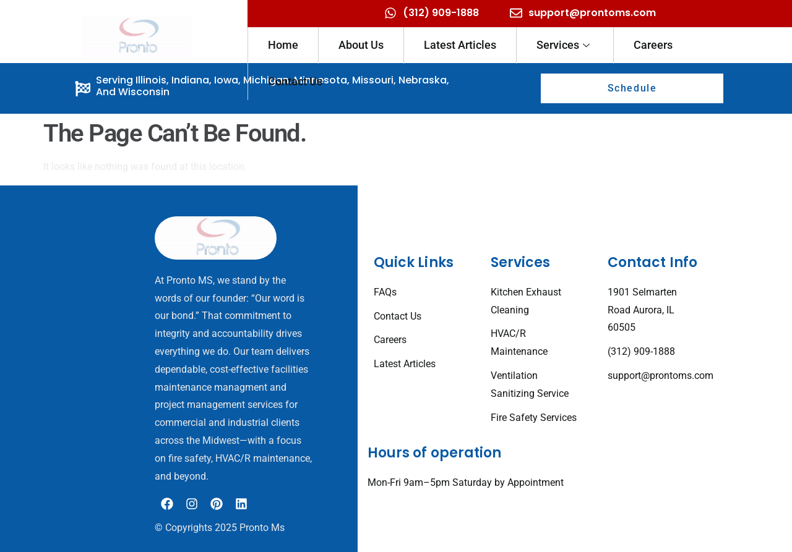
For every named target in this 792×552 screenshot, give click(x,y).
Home (283, 44)
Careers (653, 44)
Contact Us (295, 81)
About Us (361, 44)
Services (563, 44)
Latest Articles (460, 44)
